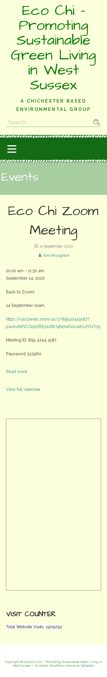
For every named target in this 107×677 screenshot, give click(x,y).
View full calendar (23, 389)
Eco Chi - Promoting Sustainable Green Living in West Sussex (53, 47)
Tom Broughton (56, 255)
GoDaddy (87, 666)
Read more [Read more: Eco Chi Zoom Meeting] (16, 371)
